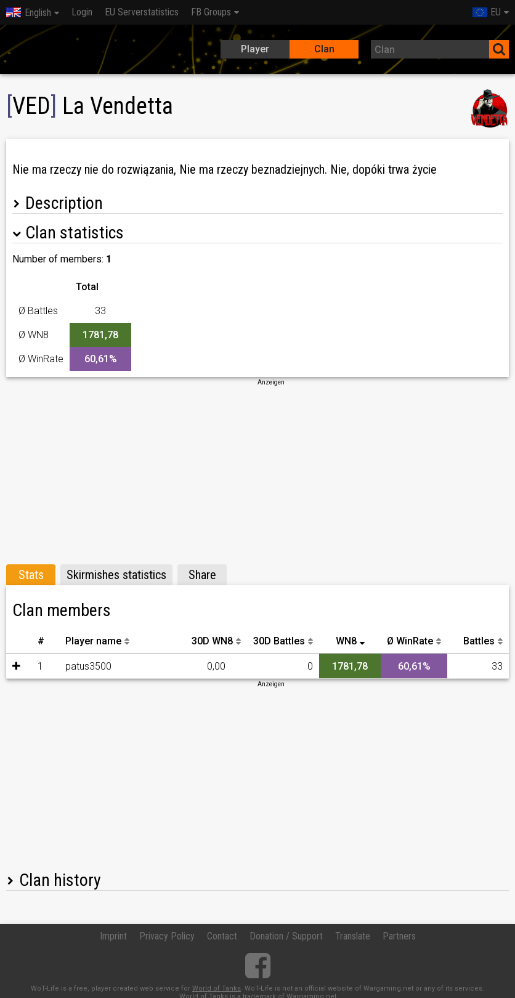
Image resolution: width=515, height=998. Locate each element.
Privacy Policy (167, 936)
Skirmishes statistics (116, 574)
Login (81, 12)
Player (255, 49)
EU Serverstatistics (142, 12)
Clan (324, 49)
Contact (222, 936)
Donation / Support (286, 936)
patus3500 (88, 666)
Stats (31, 574)
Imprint (113, 936)
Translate (352, 936)
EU (486, 12)
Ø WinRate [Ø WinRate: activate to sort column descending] (410, 641)
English (28, 12)
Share (202, 574)
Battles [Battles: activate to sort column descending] (479, 641)
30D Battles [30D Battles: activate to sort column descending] (279, 641)
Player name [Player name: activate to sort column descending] (93, 641)
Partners (399, 936)
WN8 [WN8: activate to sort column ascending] (346, 641)
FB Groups (211, 12)
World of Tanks (216, 988)
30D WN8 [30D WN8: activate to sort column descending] (212, 641)
